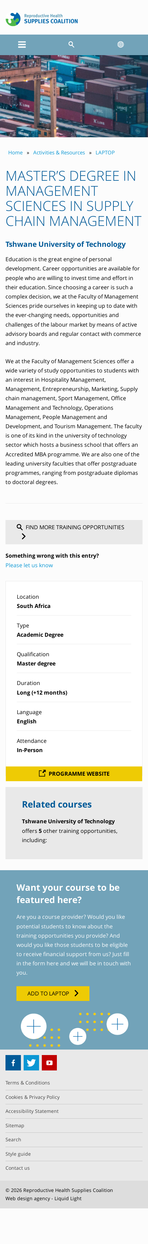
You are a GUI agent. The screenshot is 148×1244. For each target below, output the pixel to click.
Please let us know (29, 565)
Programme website (79, 773)
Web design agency (27, 1198)
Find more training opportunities (75, 527)
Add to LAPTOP (48, 993)
